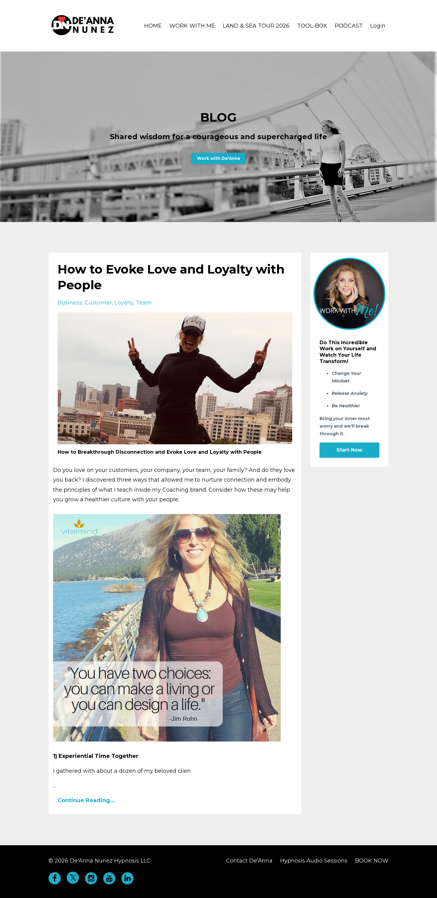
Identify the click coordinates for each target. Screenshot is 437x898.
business (70, 302)
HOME (153, 25)
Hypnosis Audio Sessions (313, 860)
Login (377, 25)
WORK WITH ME (192, 25)
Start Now (349, 450)
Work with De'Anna (218, 158)
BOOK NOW (371, 860)
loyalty (123, 302)
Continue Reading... (86, 800)
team (144, 302)
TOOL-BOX (312, 25)
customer (98, 302)
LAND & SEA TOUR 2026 (256, 25)
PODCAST (349, 25)
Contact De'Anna (249, 860)
